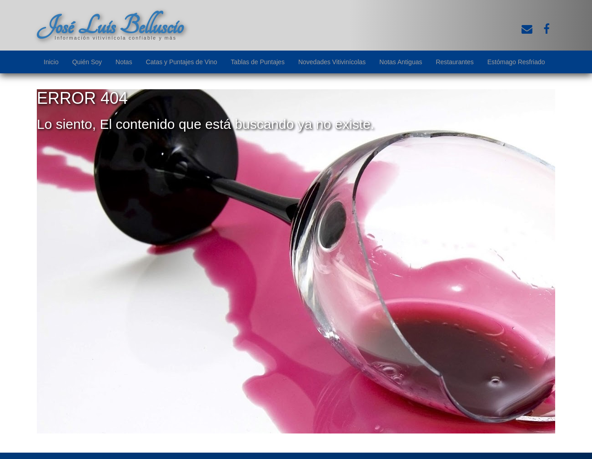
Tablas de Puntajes (258, 62)
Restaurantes (454, 62)
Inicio (51, 62)
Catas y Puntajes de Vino (181, 62)
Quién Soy (87, 62)
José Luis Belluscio (110, 26)
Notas (123, 62)
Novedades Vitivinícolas (332, 62)
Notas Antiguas (400, 62)
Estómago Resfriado (516, 62)
